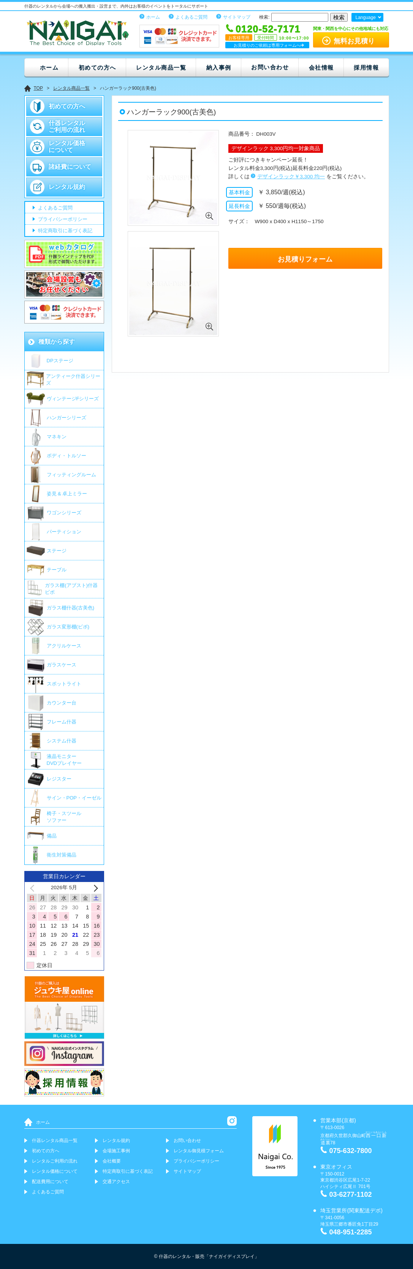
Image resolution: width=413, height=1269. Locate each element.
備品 (52, 836)
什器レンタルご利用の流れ (67, 126)
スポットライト (64, 684)
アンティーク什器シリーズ (73, 379)
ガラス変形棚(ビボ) (68, 627)
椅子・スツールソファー (64, 817)
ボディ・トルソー (66, 455)
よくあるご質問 (191, 17)
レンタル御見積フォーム (199, 1150)
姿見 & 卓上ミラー (67, 493)
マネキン (56, 436)
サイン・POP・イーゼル (74, 798)
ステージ (56, 551)
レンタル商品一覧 (161, 67)
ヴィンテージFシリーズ (73, 398)
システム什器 (61, 741)
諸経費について (70, 166)
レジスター (59, 779)
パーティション (64, 532)
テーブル (56, 570)
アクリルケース (64, 646)
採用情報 (366, 67)
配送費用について (50, 1181)
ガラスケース (61, 665)
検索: (264, 17)
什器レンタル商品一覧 (55, 1140)
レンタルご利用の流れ (55, 1161)
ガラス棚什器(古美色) (71, 608)
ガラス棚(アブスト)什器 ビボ (71, 588)
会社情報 (321, 67)
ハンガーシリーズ (66, 417)
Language (365, 17)
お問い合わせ (270, 67)
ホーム (153, 17)
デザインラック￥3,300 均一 (291, 176)
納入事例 (218, 67)
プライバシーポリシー (62, 219)
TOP (38, 88)
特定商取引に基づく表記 (65, 230)
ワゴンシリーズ (64, 513)
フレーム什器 (61, 722)
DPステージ (60, 360)
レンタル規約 (67, 187)
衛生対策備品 (61, 855)
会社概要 (112, 1161)
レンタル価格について (67, 146)
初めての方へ (97, 67)
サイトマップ (236, 17)
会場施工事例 (116, 1150)
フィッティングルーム (71, 474)
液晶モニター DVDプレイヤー (64, 759)
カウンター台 (61, 703)
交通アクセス (116, 1181)
